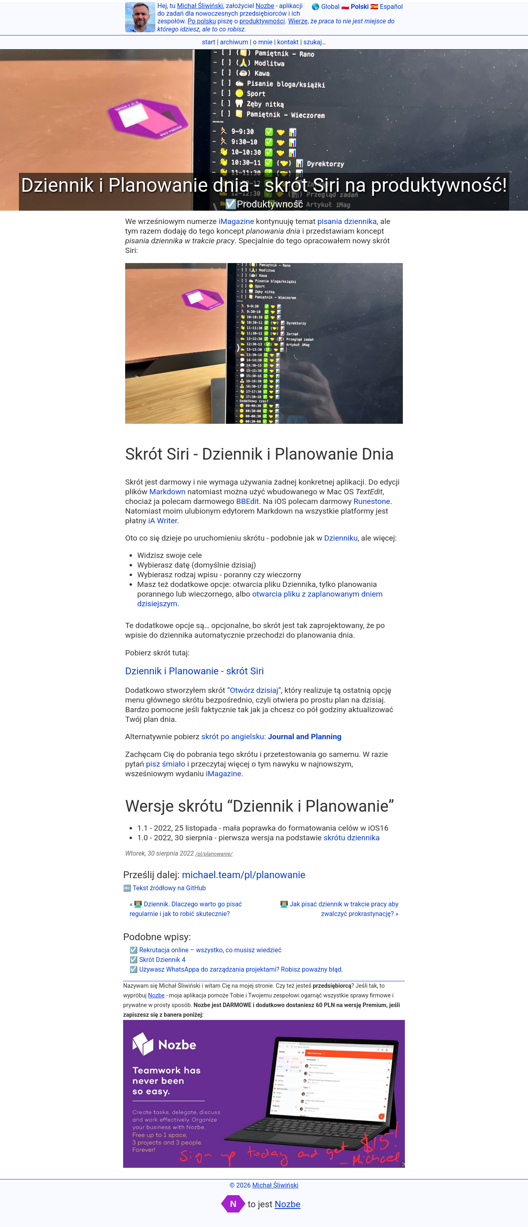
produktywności (262, 21)
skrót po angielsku (232, 736)
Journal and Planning (305, 736)
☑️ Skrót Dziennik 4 (158, 960)
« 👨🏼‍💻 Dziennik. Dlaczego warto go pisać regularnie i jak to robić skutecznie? (186, 909)
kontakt (288, 42)
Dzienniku (341, 538)
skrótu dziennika (352, 837)
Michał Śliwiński (200, 6)
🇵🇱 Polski (355, 6)
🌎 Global (325, 6)
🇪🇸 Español (386, 6)
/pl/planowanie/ (214, 854)
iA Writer (162, 520)
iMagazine (236, 221)
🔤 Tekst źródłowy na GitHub (164, 888)
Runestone (372, 501)
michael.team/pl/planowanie (243, 875)
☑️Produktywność (264, 204)
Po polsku (202, 21)
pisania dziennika (347, 221)
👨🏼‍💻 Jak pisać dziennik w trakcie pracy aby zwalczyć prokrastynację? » (339, 909)
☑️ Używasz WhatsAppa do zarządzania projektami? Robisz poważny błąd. (236, 969)
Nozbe (265, 6)
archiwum (234, 42)
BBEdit (247, 501)
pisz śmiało (166, 764)
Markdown (167, 491)
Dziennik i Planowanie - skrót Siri (194, 671)
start (208, 42)
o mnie (262, 42)
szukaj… (314, 42)
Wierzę (297, 21)
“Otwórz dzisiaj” (254, 690)
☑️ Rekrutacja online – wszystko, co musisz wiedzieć (205, 950)
